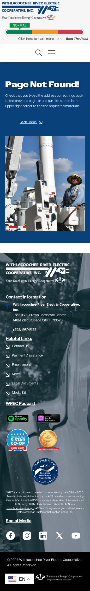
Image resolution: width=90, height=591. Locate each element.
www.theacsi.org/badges (20, 508)
